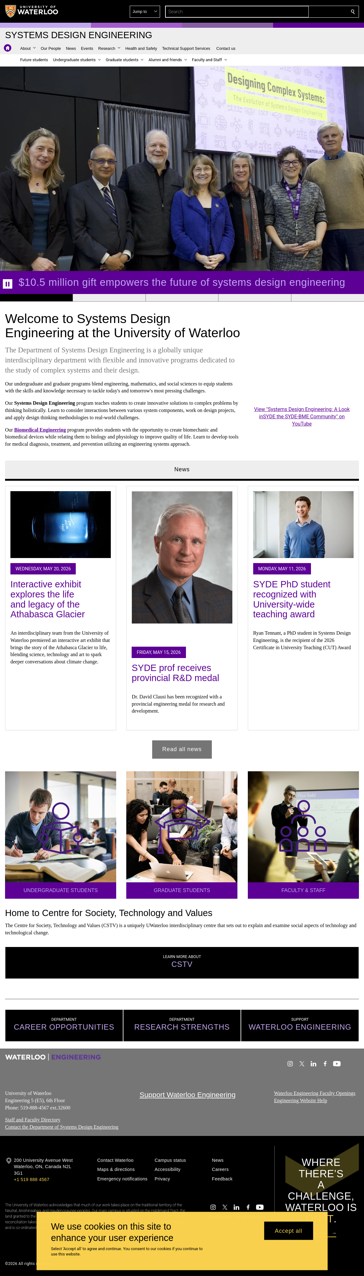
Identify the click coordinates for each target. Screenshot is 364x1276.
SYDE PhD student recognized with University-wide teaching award (292, 599)
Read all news (182, 749)
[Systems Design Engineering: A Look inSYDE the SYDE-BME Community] (302, 375)
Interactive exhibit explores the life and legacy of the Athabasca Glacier (47, 599)
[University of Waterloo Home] (32, 11)
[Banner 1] (36, 298)
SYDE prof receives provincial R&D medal (175, 673)
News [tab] (182, 469)
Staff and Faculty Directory (32, 1120)
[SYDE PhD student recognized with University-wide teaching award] (303, 524)
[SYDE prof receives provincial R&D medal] (182, 566)
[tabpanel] (182, 620)
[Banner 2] (109, 298)
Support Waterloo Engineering (188, 1095)
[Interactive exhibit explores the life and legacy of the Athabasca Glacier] (60, 524)
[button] (307, 11)
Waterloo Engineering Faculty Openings (314, 1093)
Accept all (288, 1230)
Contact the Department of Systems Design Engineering (61, 1127)
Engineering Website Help (300, 1100)
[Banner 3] (182, 298)
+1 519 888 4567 (31, 1179)
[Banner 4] (254, 298)
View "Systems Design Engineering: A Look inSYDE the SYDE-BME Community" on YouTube (302, 416)
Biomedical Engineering (40, 429)
